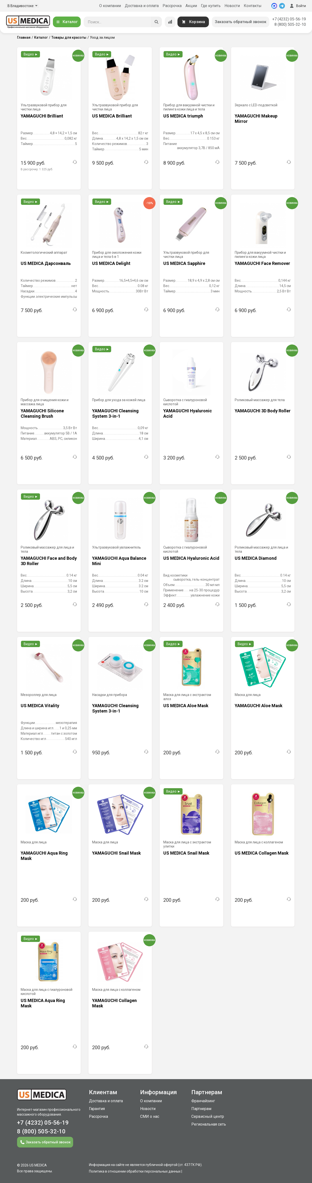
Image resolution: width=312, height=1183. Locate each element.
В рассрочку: (37, 169)
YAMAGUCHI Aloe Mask (259, 705)
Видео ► (31, 54)
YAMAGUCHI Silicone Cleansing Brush (42, 413)
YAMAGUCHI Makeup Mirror (256, 118)
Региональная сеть (208, 1124)
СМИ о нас (149, 1116)
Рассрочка (172, 5)
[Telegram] (282, 6)
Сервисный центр (207, 1116)
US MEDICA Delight (111, 263)
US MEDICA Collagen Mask (262, 853)
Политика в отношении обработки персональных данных (135, 1171)
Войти (297, 6)
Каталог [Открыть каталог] (67, 21)
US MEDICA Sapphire (184, 263)
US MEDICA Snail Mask (186, 853)
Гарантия (97, 1108)
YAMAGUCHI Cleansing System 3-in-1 (115, 413)
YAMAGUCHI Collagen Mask (114, 1003)
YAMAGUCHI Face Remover (262, 263)
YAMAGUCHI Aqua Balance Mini (119, 561)
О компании (110, 5)
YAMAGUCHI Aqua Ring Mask (44, 855)
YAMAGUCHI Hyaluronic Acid (187, 413)
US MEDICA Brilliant (112, 115)
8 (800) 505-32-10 (290, 24)
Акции (191, 5)
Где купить (211, 5)
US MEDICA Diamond (256, 558)
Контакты (253, 5)
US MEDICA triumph (183, 115)
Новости (232, 5)
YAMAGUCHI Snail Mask (116, 853)
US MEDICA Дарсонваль (46, 263)
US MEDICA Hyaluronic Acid (191, 558)
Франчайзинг (203, 1101)
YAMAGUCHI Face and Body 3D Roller (49, 561)
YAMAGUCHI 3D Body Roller (263, 410)
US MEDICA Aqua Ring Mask (43, 1003)
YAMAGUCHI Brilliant (42, 115)
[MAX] (274, 6)
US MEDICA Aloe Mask (185, 705)
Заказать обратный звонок (240, 21)
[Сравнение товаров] (170, 22)
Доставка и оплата (142, 5)
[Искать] (156, 22)
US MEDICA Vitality (40, 705)
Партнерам (201, 1108)
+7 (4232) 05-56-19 (289, 19)
